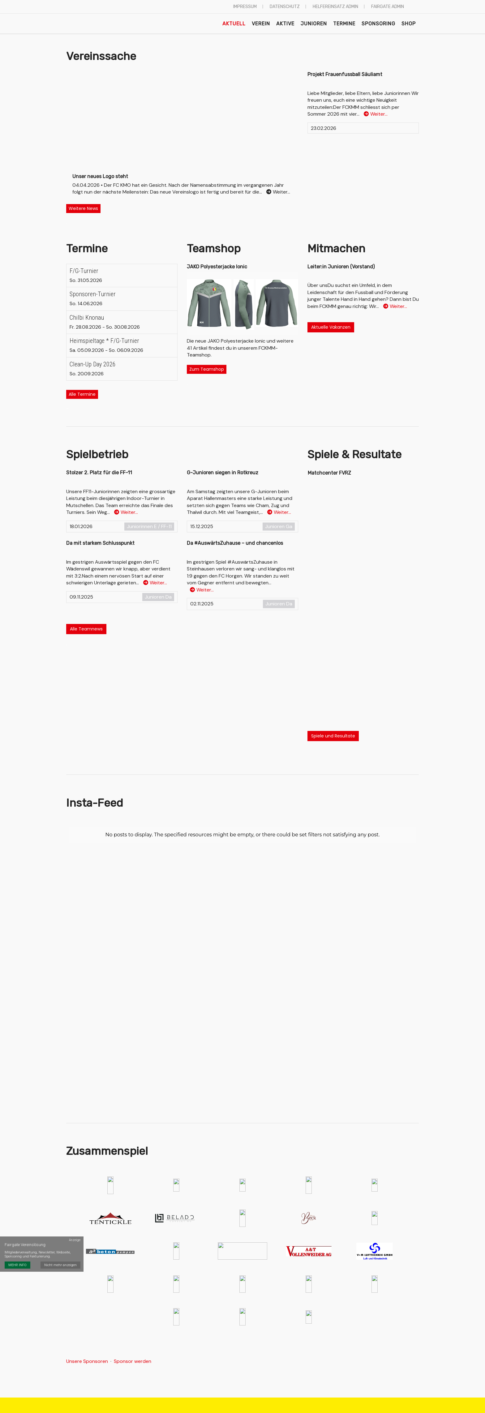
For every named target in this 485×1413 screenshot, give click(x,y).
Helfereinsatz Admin (335, 6)
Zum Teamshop (206, 369)
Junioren (314, 24)
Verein (261, 24)
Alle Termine (82, 394)
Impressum (245, 6)
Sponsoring (378, 24)
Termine (344, 24)
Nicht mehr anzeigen (60, 1265)
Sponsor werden (132, 1361)
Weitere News (83, 208)
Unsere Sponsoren (87, 1361)
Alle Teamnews (86, 629)
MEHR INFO (17, 1265)
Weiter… (376, 114)
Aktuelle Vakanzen (330, 327)
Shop (408, 24)
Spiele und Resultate (333, 736)
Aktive (285, 24)
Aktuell (234, 24)
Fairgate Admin (387, 6)
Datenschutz (285, 6)
